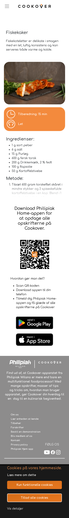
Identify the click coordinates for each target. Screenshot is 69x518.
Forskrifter (17, 427)
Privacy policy (19, 444)
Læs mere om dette (21, 475)
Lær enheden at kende (25, 419)
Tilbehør (16, 423)
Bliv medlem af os (21, 436)
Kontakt (15, 440)
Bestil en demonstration (25, 432)
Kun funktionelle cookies (34, 485)
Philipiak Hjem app (22, 449)
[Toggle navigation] (7, 6)
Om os (15, 414)
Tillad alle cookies (34, 497)
